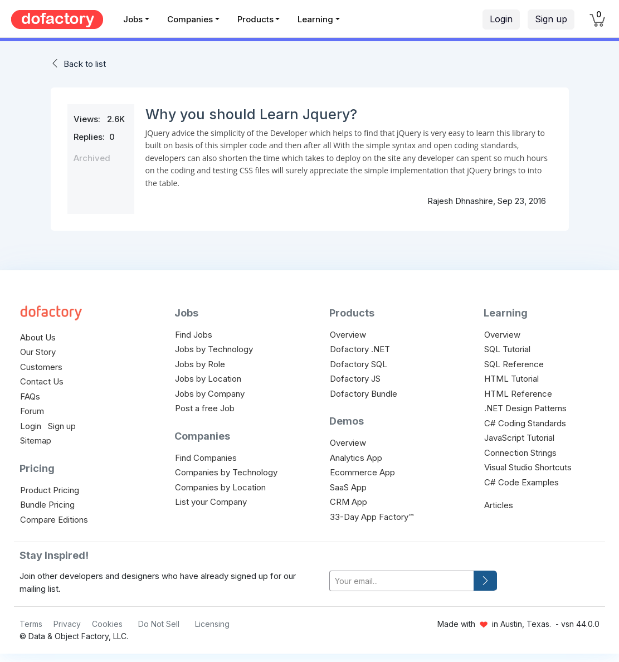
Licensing (212, 624)
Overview (348, 334)
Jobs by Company (210, 393)
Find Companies (206, 457)
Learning (315, 19)
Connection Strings (520, 452)
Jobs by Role (200, 364)
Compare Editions (54, 519)
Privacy (67, 624)
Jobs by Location (208, 378)
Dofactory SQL (358, 364)
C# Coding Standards (525, 423)
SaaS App (348, 487)
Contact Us (42, 381)
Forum (32, 411)
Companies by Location (220, 487)
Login (501, 19)
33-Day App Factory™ (371, 517)
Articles (498, 505)
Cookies (107, 624)
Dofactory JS (355, 378)
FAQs (30, 396)
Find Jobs (193, 334)
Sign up (551, 19)
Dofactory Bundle (363, 393)
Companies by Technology (226, 472)
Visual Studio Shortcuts (528, 467)
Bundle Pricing (47, 504)
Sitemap (35, 440)
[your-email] (401, 581)
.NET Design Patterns (525, 408)
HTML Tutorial (511, 378)
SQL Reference (514, 364)
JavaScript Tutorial (519, 437)
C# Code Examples (521, 482)
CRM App (348, 501)
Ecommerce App (362, 472)
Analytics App (356, 457)
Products (255, 19)
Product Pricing (49, 490)
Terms (31, 624)
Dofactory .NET (360, 349)
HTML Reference (518, 393)
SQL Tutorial (507, 349)
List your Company (211, 501)
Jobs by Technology (214, 349)
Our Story (38, 352)
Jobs (133, 19)
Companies (190, 19)
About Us (38, 337)
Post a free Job (205, 408)
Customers (41, 367)
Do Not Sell (158, 624)
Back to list (85, 64)
